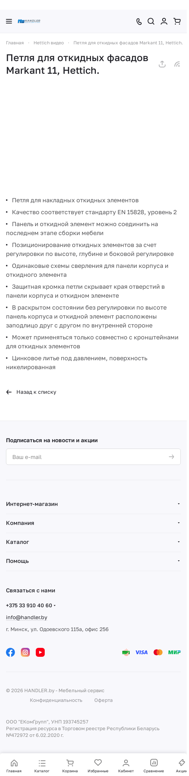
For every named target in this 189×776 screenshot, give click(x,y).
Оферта (103, 700)
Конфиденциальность (56, 700)
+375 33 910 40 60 (29, 605)
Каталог (17, 541)
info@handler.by (26, 617)
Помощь (17, 560)
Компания (20, 522)
